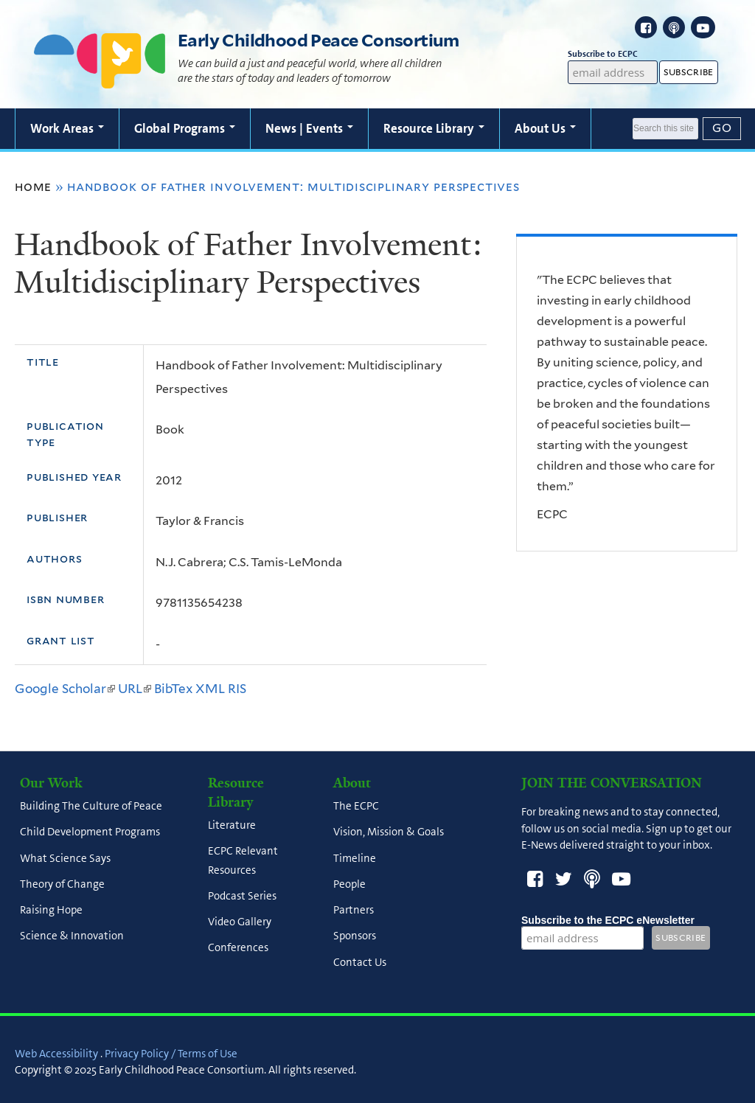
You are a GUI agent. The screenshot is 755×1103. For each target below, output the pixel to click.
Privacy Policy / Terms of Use (171, 1053)
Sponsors (354, 936)
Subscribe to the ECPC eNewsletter (608, 920)
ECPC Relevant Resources (243, 860)
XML (210, 688)
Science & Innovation (72, 936)
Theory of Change (62, 884)
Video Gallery (239, 922)
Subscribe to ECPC (613, 54)
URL (134, 688)
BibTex (173, 688)
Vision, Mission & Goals (388, 832)
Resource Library (433, 128)
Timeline (354, 858)
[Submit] (722, 128)
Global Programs (184, 128)
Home (33, 186)
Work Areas (67, 128)
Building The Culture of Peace (91, 806)
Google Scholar (65, 688)
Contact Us (359, 962)
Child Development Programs (90, 832)
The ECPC (356, 806)
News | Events (309, 128)
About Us (545, 128)
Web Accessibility (56, 1053)
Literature (232, 825)
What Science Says (65, 858)
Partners (353, 910)
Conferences (238, 948)
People (349, 884)
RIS (237, 688)
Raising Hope (51, 910)
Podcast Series (242, 895)
